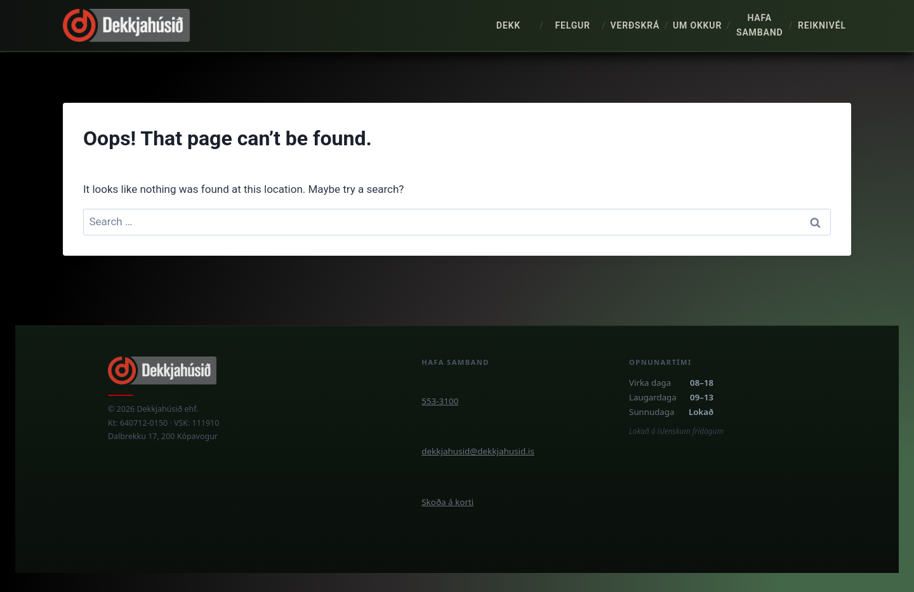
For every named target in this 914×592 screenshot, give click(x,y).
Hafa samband (759, 25)
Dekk (508, 25)
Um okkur (697, 25)
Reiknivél (822, 25)
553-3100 (439, 401)
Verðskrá (634, 25)
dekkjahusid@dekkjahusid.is (477, 451)
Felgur (572, 25)
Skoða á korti (447, 502)
